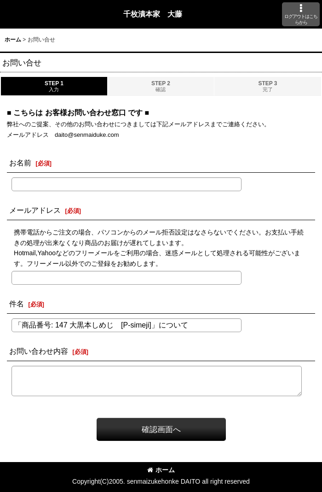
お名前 (20, 162)
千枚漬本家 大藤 (152, 14)
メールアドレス (35, 210)
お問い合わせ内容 (38, 351)
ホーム (161, 470)
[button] (301, 14)
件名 (16, 303)
